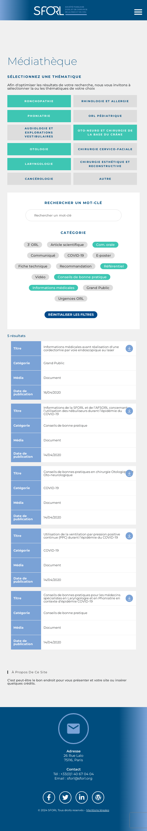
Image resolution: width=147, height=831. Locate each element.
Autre (105, 179)
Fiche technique (32, 266)
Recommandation (76, 266)
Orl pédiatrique (105, 116)
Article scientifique (67, 244)
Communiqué (43, 255)
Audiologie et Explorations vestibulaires (39, 132)
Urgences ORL (71, 298)
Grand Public (98, 288)
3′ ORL (32, 244)
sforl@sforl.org (79, 778)
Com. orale (105, 244)
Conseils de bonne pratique (82, 277)
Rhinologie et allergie (105, 101)
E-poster (103, 255)
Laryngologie (39, 164)
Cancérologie (39, 179)
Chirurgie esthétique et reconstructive (105, 164)
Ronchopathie (39, 101)
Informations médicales (53, 288)
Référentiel (114, 266)
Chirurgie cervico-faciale (105, 149)
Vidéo (40, 277)
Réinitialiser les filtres (71, 314)
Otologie (39, 149)
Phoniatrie (39, 116)
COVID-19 (76, 255)
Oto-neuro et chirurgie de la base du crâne (105, 132)
